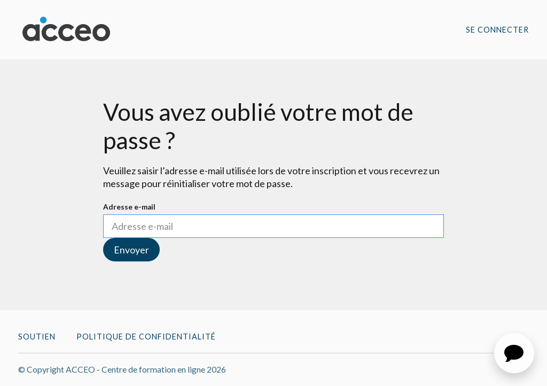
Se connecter (497, 29)
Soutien (37, 336)
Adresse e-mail (129, 207)
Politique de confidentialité (146, 336)
